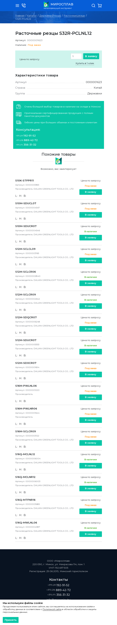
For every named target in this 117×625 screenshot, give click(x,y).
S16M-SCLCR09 (25, 431)
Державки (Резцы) (50, 15)
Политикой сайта (52, 609)
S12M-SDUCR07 (25, 340)
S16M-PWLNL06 (26, 385)
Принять (11, 620)
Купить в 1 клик (85, 63)
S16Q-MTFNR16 (25, 499)
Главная (19, 15)
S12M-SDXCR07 (25, 363)
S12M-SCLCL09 (25, 249)
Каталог (32, 15)
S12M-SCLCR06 (25, 271)
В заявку (91, 56)
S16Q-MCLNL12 (25, 454)
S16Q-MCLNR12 (25, 477)
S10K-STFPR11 (24, 180)
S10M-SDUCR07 (26, 226)
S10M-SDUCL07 (25, 203)
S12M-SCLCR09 (25, 294)
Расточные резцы (74, 15)
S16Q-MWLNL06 (26, 522)
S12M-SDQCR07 (26, 317)
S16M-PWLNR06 (26, 408)
